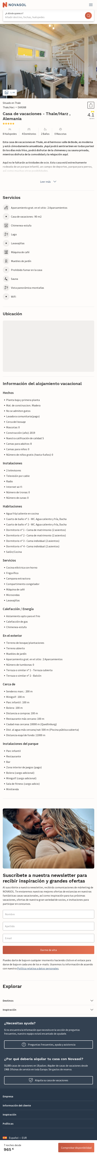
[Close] (90, 4)
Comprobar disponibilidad (76, 1147)
